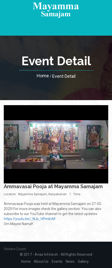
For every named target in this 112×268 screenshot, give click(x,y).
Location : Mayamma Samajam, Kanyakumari (35, 194)
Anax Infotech (46, 254)
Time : (77, 194)
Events (57, 261)
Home (43, 76)
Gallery (83, 261)
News (70, 261)
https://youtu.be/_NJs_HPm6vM (29, 219)
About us (41, 261)
